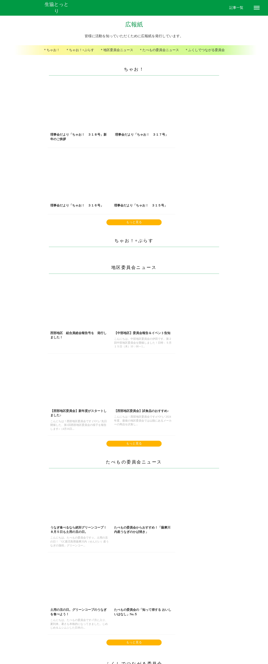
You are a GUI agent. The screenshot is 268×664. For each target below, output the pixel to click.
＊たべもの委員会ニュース (158, 54)
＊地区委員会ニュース (117, 54)
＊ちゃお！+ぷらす (82, 54)
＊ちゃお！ (55, 54)
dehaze (256, 7)
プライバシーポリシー (121, 643)
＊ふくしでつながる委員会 (201, 54)
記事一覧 (236, 8)
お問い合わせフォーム (178, 643)
